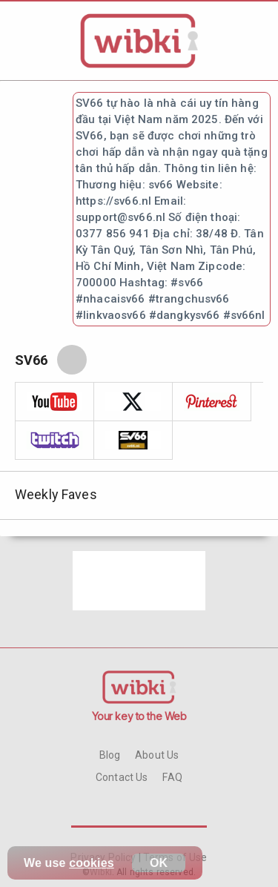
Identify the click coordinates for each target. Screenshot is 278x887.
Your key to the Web (139, 716)
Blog (110, 755)
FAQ (172, 777)
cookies (91, 863)
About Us (157, 755)
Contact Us (122, 777)
